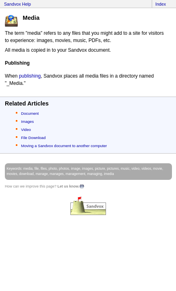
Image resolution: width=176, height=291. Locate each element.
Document (30, 113)
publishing (30, 76)
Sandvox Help (17, 4)
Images (27, 121)
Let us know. (68, 186)
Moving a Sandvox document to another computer (64, 145)
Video (26, 129)
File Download (33, 137)
